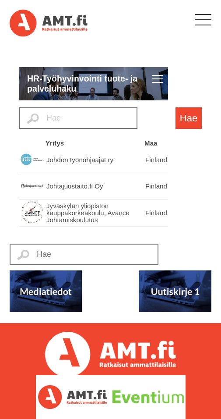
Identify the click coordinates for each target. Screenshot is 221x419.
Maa (150, 143)
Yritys (55, 143)
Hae (188, 118)
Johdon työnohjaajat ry (79, 159)
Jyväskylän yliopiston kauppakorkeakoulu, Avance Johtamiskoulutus (88, 213)
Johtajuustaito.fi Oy (74, 186)
